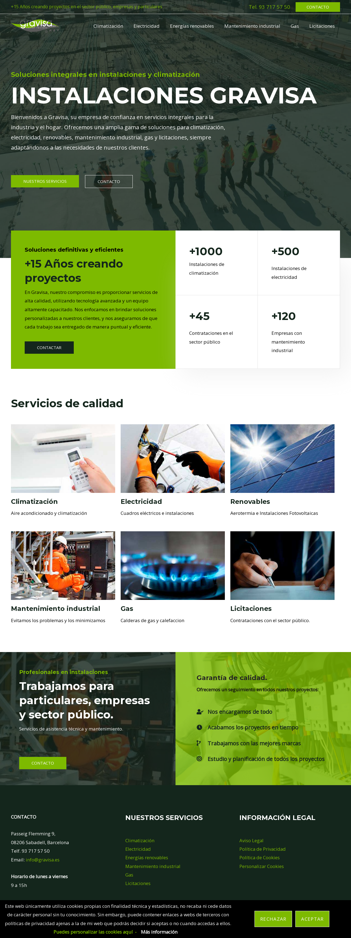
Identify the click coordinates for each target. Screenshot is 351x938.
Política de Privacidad (263, 849)
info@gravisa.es (43, 859)
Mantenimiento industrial (255, 26)
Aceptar (312, 919)
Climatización (114, 26)
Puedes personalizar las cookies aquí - (95, 932)
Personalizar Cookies (261, 866)
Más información (159, 932)
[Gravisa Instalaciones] (35, 25)
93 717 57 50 (274, 6)
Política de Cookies (259, 858)
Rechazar (273, 919)
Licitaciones (322, 26)
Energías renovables (196, 26)
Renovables (250, 501)
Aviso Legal (251, 840)
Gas (296, 26)
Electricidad (151, 26)
